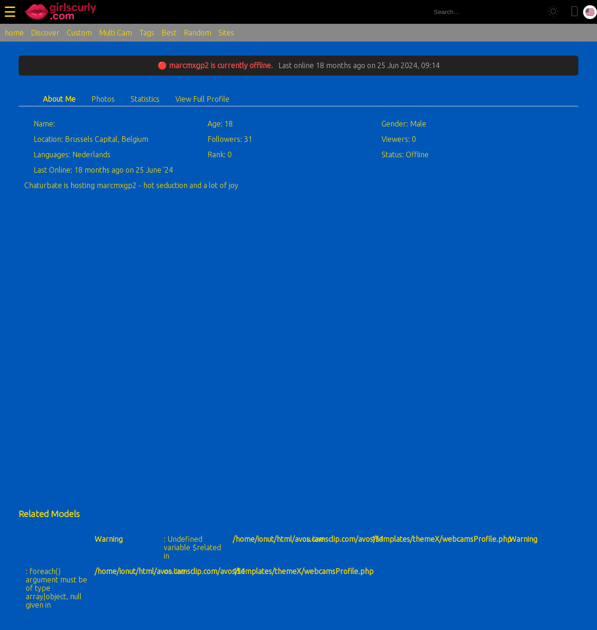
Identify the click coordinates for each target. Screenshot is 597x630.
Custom (79, 32)
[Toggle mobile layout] (574, 12)
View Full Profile (202, 99)
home (14, 32)
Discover (45, 32)
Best (169, 32)
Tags (146, 32)
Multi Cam (115, 32)
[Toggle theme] (553, 12)
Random (197, 32)
